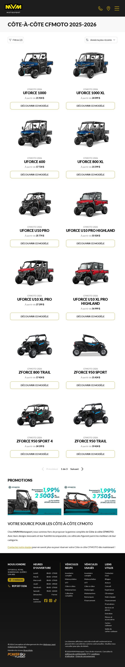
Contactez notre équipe (20, 547)
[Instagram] (50, 600)
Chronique (109, 593)
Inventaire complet (69, 574)
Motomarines (70, 590)
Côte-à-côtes (70, 586)
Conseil (108, 586)
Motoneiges (89, 590)
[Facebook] (46, 600)
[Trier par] (101, 40)
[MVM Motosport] (13, 8)
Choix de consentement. (85, 656)
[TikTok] (55, 600)
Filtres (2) (15, 40)
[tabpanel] (45, 584)
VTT (66, 583)
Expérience (109, 590)
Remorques (89, 597)
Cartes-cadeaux (108, 624)
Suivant (77, 469)
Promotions (109, 604)
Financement (89, 600)
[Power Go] (34, 655)
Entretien (108, 613)
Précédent (49, 469)
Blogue (108, 579)
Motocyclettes (71, 579)
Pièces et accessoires (110, 618)
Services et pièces (109, 608)
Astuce (108, 583)
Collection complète (69, 594)
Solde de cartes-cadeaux (111, 630)
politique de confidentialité (75, 654)
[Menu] (117, 8)
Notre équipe (110, 597)
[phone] (100, 8)
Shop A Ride (28, 650)
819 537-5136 (17, 586)
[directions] (108, 8)
